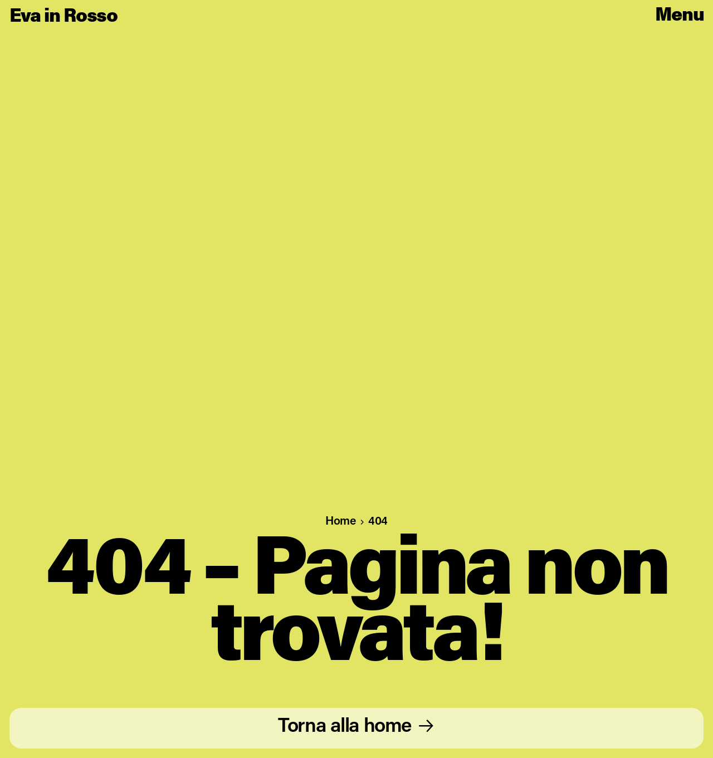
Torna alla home (344, 727)
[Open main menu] (679, 16)
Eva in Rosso (63, 17)
